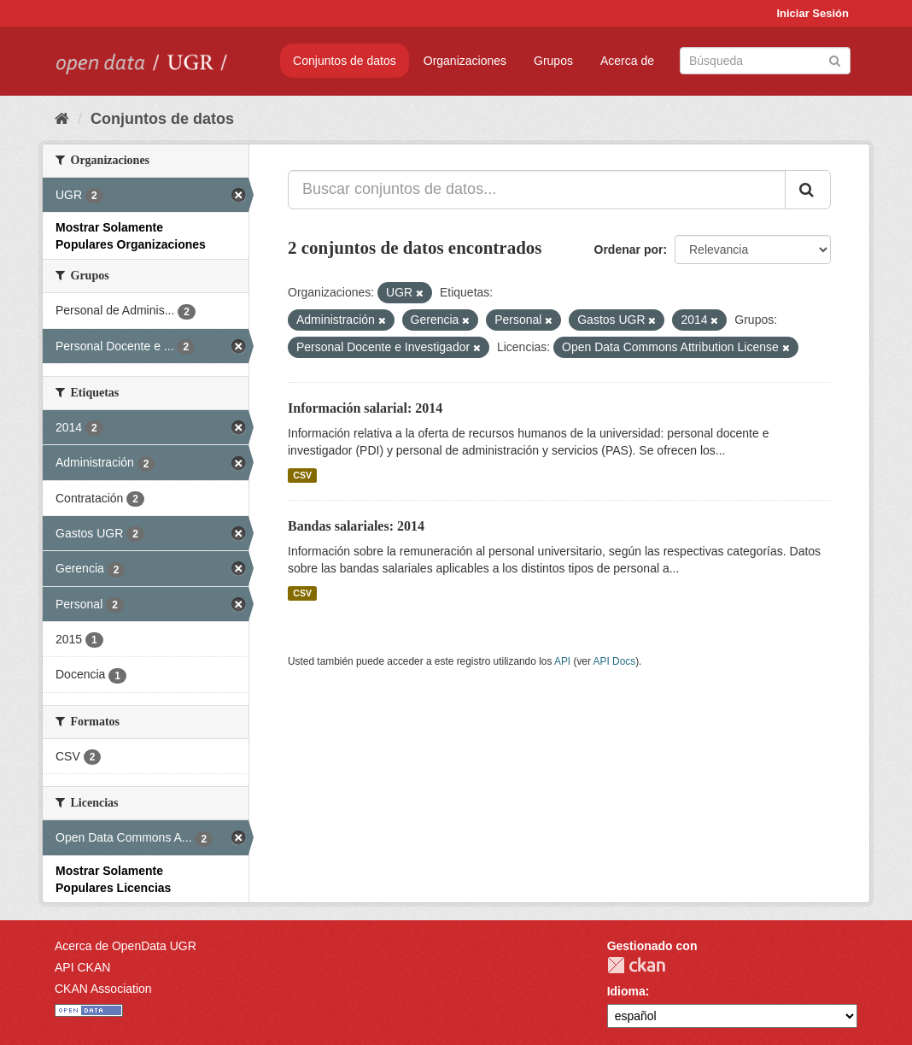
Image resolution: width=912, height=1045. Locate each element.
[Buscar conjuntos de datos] (765, 60)
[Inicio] (62, 118)
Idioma (626, 991)
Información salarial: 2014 (365, 408)
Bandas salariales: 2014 (356, 526)
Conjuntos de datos (344, 61)
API (562, 661)
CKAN (636, 965)
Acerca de (627, 61)
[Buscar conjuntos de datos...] (537, 189)
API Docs (614, 661)
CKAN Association (103, 988)
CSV (302, 475)
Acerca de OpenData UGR (125, 946)
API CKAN (82, 967)
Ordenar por (629, 249)
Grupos (553, 61)
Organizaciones (465, 61)
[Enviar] (834, 59)
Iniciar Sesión (812, 13)
